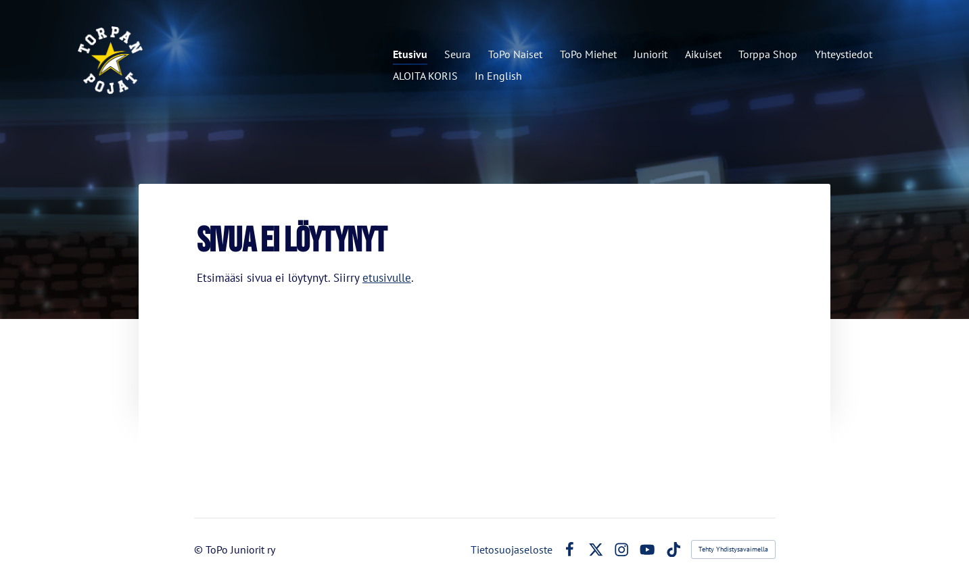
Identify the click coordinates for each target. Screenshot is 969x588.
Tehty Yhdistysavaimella (733, 549)
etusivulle (386, 277)
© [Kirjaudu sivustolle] (200, 549)
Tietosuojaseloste (511, 549)
